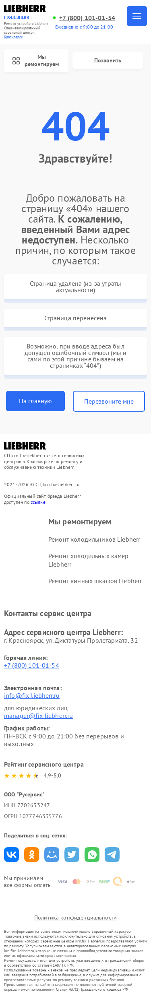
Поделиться (11, 854)
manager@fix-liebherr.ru (38, 715)
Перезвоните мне (109, 401)
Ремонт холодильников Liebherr (94, 539)
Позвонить (107, 60)
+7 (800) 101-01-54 (87, 18)
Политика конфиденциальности (75, 917)
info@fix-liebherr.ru (32, 695)
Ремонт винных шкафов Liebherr (95, 581)
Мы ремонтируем (35, 61)
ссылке (38, 502)
